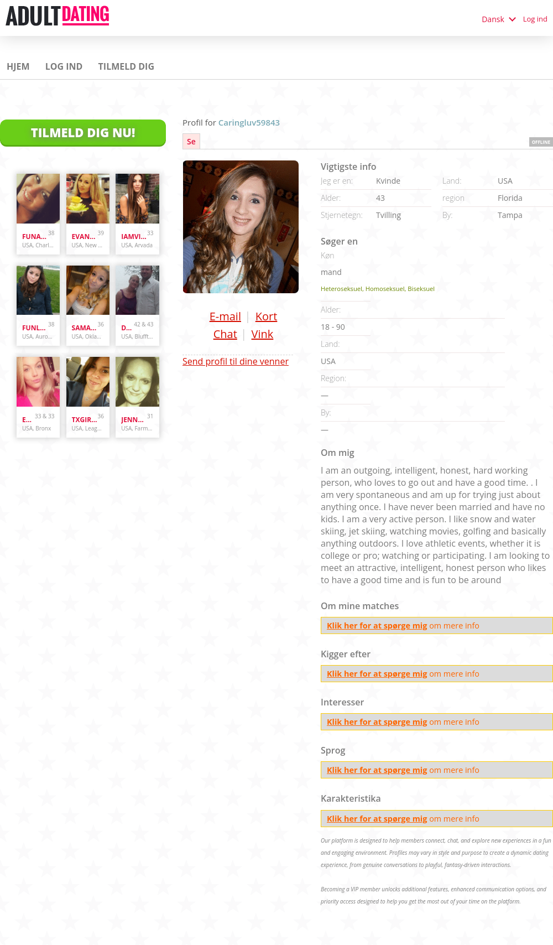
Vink (263, 333)
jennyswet (134, 419)
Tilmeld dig (126, 66)
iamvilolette (134, 236)
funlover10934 (35, 328)
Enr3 (28, 419)
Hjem (18, 66)
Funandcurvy (35, 236)
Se (191, 141)
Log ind (535, 19)
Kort (266, 316)
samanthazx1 (85, 328)
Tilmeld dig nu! (83, 132)
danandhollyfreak (127, 328)
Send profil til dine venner (235, 361)
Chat (225, 333)
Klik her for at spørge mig (377, 625)
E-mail (225, 316)
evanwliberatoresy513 (85, 236)
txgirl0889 (85, 419)
